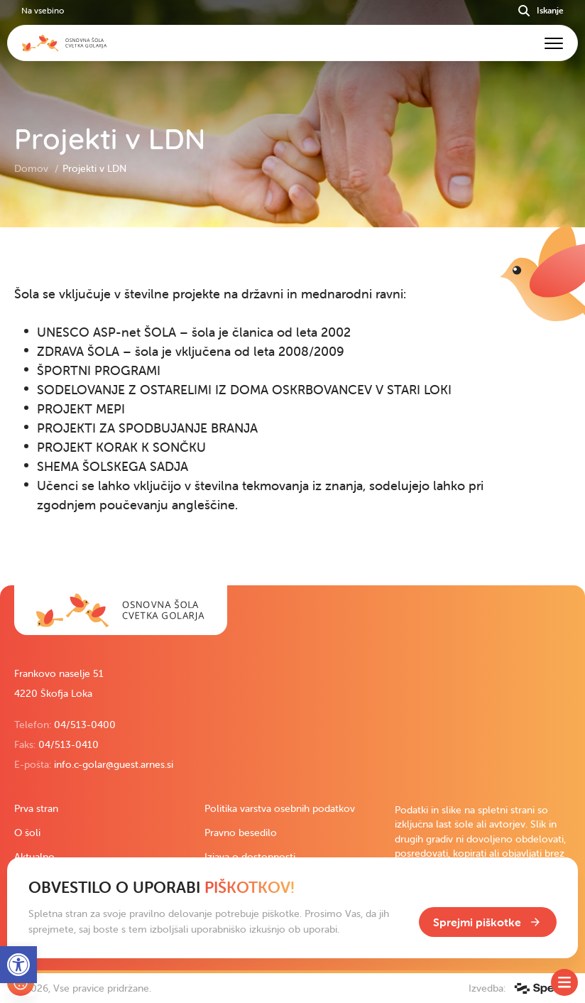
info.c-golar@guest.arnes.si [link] (113, 764)
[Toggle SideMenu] (564, 982)
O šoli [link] (27, 832)
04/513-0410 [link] (68, 744)
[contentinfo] (292, 406)
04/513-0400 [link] (85, 724)
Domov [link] (32, 168)
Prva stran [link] (36, 808)
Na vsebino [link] (42, 10)
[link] (120, 610)
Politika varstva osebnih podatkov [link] (279, 808)
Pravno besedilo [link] (240, 832)
